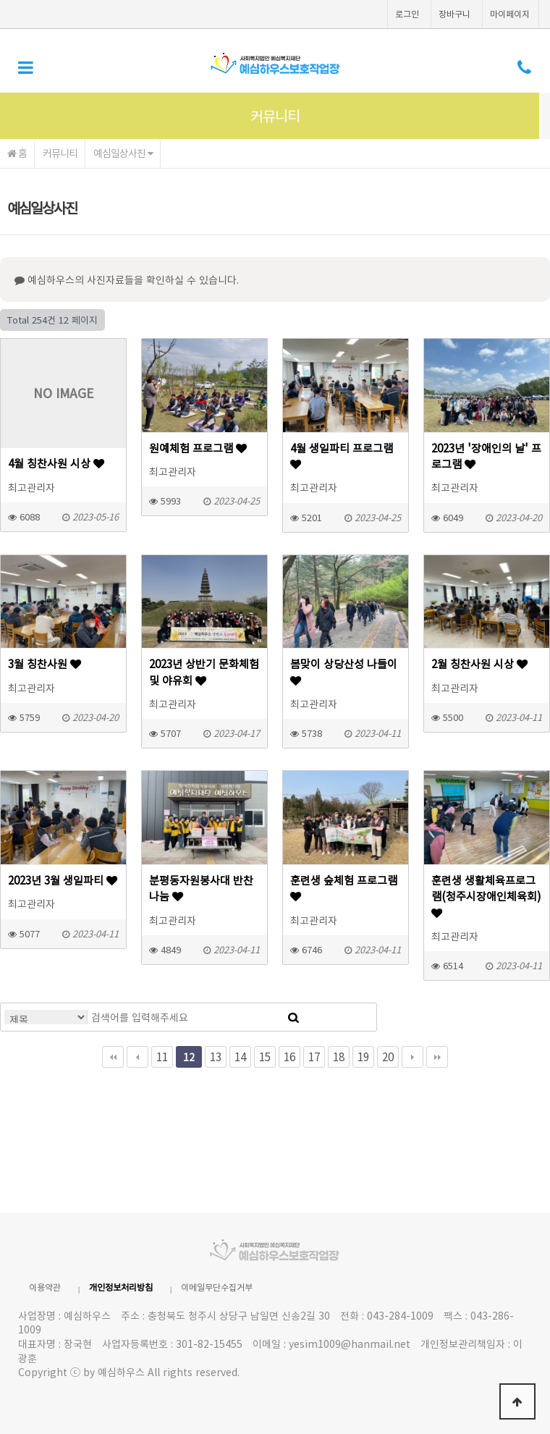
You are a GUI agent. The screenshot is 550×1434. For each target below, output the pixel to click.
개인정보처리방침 (121, 1287)
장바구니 (454, 13)
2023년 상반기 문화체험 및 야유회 (204, 672)
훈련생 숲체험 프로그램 (343, 887)
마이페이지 (510, 13)
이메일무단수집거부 (217, 1287)
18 (338, 1056)
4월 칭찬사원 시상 (56, 463)
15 (265, 1056)
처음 (113, 1057)
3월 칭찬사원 (44, 664)
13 (215, 1056)
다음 (412, 1057)
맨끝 (437, 1057)
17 (314, 1056)
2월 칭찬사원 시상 (479, 664)
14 (240, 1056)
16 (289, 1056)
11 (162, 1056)
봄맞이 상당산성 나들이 (343, 671)
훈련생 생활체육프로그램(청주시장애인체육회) (486, 895)
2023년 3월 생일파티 (62, 880)
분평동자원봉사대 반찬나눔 (201, 888)
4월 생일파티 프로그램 (341, 455)
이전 (137, 1057)
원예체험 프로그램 (198, 448)
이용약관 (45, 1287)
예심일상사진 (123, 152)
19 (363, 1056)
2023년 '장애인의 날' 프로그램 (486, 456)
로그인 (407, 13)
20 (388, 1056)
